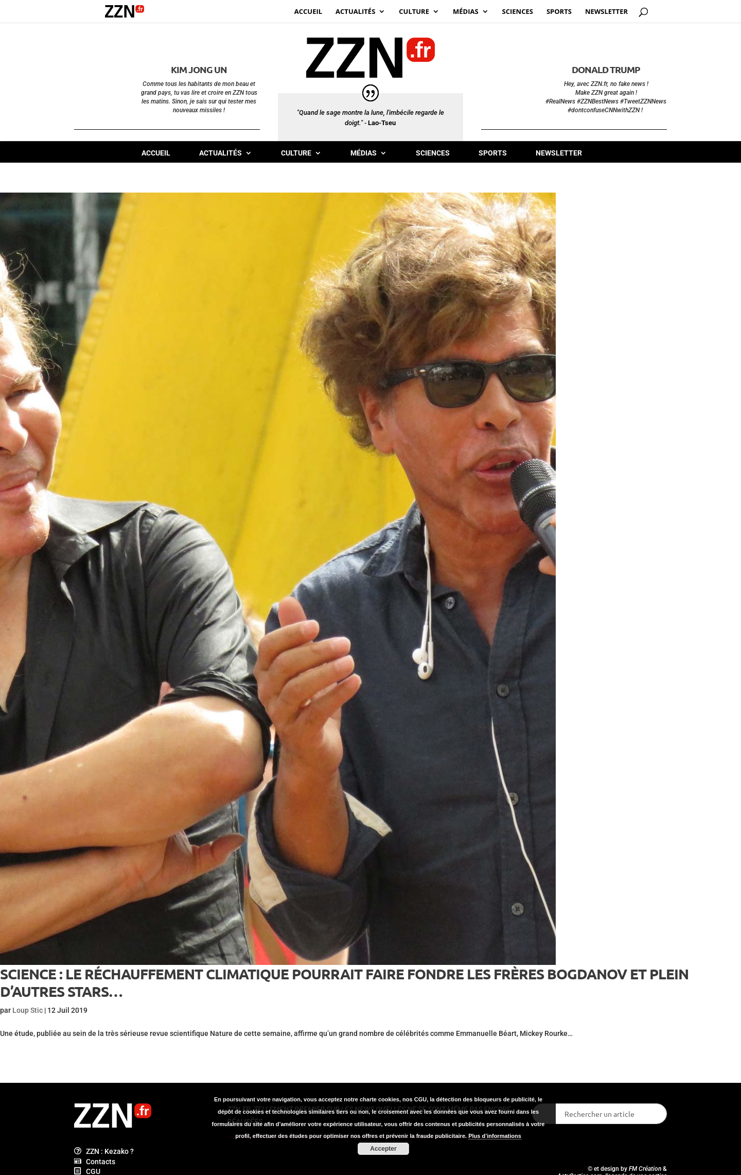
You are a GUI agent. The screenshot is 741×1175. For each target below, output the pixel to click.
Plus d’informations (494, 1136)
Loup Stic (27, 1010)
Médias (363, 153)
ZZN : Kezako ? (104, 1151)
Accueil (156, 153)
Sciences (433, 153)
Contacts (94, 1161)
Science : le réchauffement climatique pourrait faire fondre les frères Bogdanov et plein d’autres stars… (344, 982)
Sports (493, 153)
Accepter (383, 1148)
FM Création (645, 1168)
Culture (296, 153)
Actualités (220, 153)
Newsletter (559, 153)
